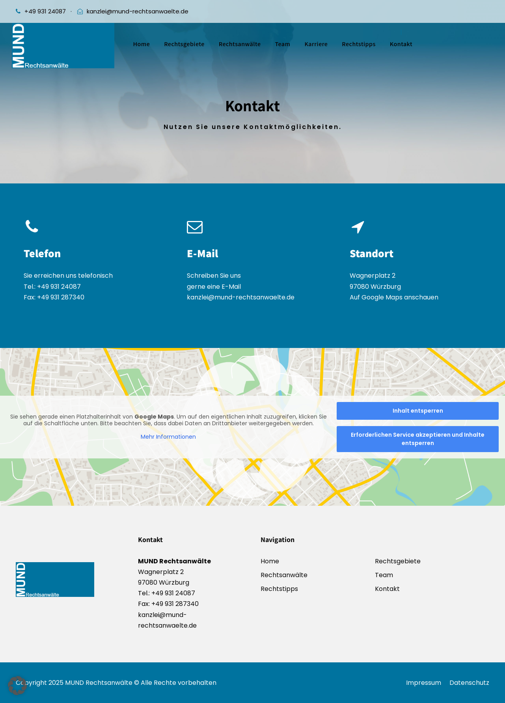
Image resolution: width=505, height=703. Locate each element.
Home (141, 44)
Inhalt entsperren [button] (418, 411)
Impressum (423, 682)
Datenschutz (469, 682)
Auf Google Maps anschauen (394, 297)
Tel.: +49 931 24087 (52, 286)
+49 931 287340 (59, 297)
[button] (17, 685)
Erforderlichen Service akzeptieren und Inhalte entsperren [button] (418, 439)
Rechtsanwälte (240, 44)
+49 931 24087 (45, 11)
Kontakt (401, 44)
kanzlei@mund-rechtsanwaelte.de (137, 11)
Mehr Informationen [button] (168, 437)
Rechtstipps (358, 44)
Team (282, 44)
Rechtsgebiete (184, 44)
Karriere (316, 44)
